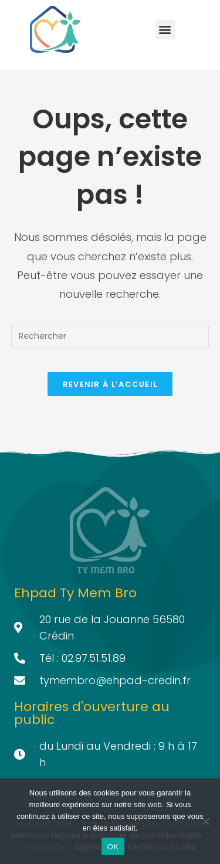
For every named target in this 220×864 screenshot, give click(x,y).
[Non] (205, 821)
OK (113, 846)
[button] (165, 29)
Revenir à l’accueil (110, 384)
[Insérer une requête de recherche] (110, 336)
